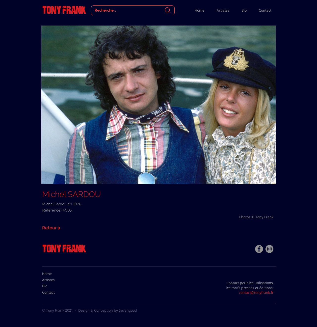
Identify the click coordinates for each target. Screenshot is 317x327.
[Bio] (54, 286)
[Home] (54, 273)
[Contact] (54, 292)
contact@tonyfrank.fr (256, 292)
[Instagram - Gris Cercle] (269, 249)
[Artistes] (54, 280)
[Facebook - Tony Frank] (259, 249)
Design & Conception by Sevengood (107, 310)
